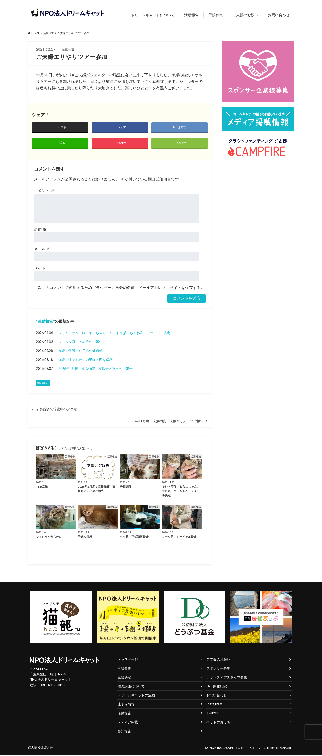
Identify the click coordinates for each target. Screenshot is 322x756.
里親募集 (215, 15)
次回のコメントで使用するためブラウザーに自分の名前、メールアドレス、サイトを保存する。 (121, 288)
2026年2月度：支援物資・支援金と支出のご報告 (95, 369)
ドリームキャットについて (152, 15)
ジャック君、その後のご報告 (80, 342)
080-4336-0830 (52, 686)
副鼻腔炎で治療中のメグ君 (56, 410)
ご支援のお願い (245, 15)
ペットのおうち (218, 723)
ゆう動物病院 (216, 687)
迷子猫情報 (126, 705)
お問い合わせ (279, 15)
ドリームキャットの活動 (136, 696)
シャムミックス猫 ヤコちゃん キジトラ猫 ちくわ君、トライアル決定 (114, 333)
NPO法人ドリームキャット (245, 748)
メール (42, 249)
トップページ (128, 660)
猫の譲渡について (131, 687)
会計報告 (124, 732)
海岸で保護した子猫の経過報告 (82, 351)
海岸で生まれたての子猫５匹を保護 (85, 360)
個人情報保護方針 (40, 748)
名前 (40, 230)
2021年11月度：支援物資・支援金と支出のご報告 (165, 422)
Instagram (214, 705)
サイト (40, 269)
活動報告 (191, 15)
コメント (44, 191)
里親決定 (124, 678)
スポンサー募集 (218, 669)
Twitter (212, 714)
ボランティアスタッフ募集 (226, 678)
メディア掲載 (128, 723)
